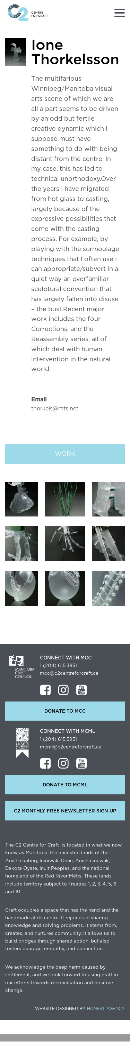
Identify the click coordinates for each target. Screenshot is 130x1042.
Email (39, 399)
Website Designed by (80, 1009)
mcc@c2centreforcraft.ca (69, 673)
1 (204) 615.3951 (58, 665)
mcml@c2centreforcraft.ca (71, 747)
